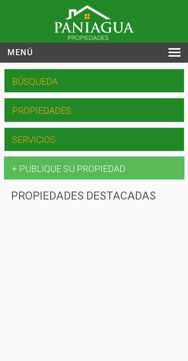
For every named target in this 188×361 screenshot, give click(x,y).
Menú (20, 52)
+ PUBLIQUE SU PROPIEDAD (68, 168)
